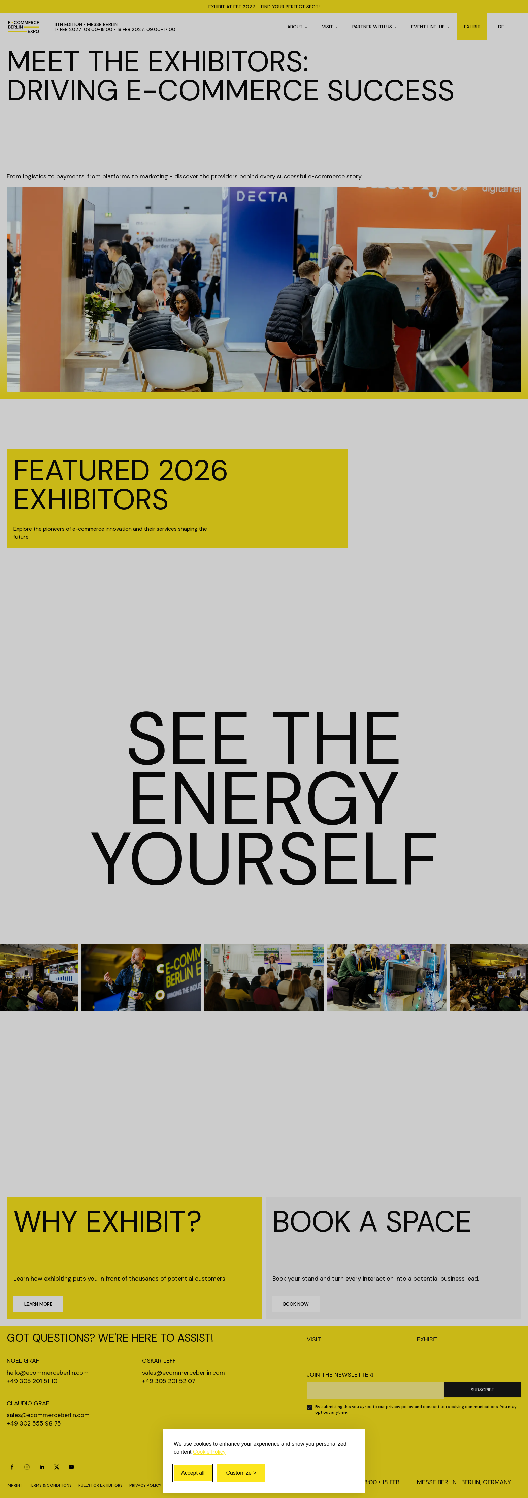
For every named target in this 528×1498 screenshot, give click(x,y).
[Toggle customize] (241, 1473)
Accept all (192, 1473)
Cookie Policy (209, 1452)
